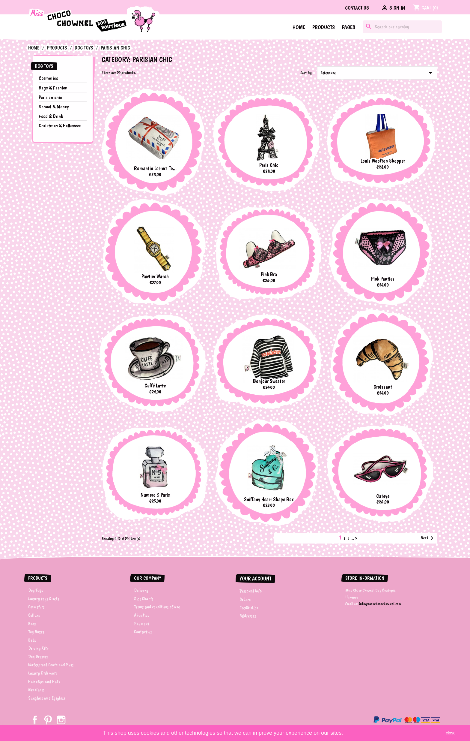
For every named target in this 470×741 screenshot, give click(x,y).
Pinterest (48, 720)
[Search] (402, 26)
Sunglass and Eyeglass (47, 698)
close (451, 732)
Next (428, 538)
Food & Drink (51, 116)
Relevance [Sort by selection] (377, 73)
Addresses (247, 616)
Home (299, 27)
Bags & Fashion (53, 88)
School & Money (54, 107)
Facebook (35, 720)
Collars (34, 615)
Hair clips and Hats (44, 682)
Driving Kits (38, 648)
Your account (255, 578)
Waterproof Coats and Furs (51, 665)
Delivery (141, 590)
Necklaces (36, 690)
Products (323, 27)
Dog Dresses (38, 657)
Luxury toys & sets (43, 599)
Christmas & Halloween (60, 125)
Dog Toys (44, 66)
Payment (142, 624)
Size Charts (143, 599)
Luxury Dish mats (42, 673)
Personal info (250, 591)
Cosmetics (48, 78)
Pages (348, 27)
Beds (32, 640)
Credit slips (248, 608)
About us (141, 615)
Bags (32, 624)
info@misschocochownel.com (380, 603)
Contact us (357, 8)
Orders (245, 599)
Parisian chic (50, 97)
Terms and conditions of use (157, 607)
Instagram (61, 720)
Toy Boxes (36, 632)
